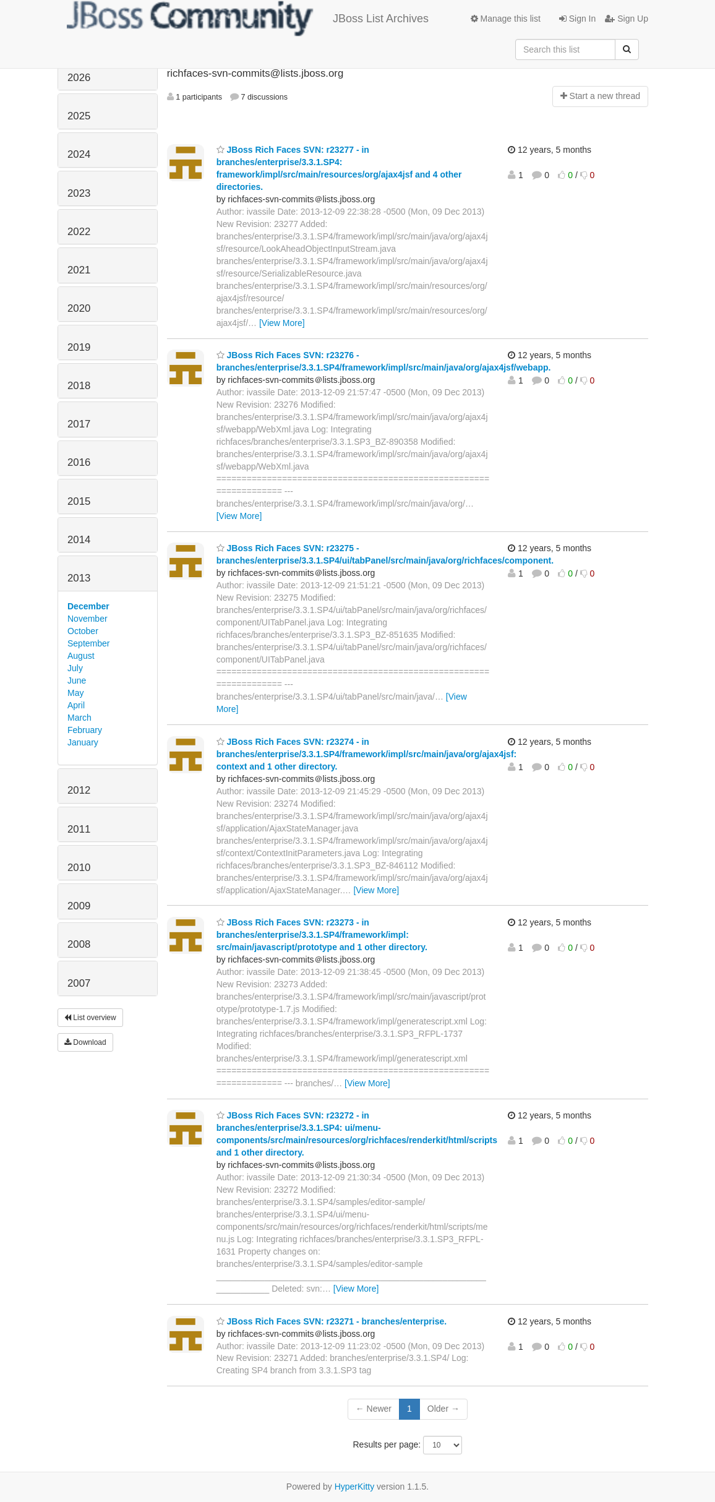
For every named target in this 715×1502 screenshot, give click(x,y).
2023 (78, 193)
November (87, 619)
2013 (78, 578)
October (82, 631)
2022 (78, 232)
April (76, 705)
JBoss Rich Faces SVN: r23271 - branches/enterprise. (331, 1321)
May (75, 693)
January (82, 742)
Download (85, 1042)
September (88, 643)
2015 (78, 501)
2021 (78, 270)
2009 (78, 906)
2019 (78, 347)
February (84, 730)
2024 (78, 154)
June (76, 680)
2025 (78, 116)
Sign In (577, 19)
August (81, 656)
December (88, 606)
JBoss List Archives (248, 18)
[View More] (282, 323)
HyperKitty (355, 1486)
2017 (78, 424)
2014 (78, 540)
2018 (78, 386)
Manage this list (506, 19)
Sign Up (626, 19)
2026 (78, 78)
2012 (78, 790)
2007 (78, 983)
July (75, 668)
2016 (78, 462)
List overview (90, 1017)
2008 (78, 944)
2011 (78, 829)
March (79, 718)
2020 (78, 308)
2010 (78, 867)
